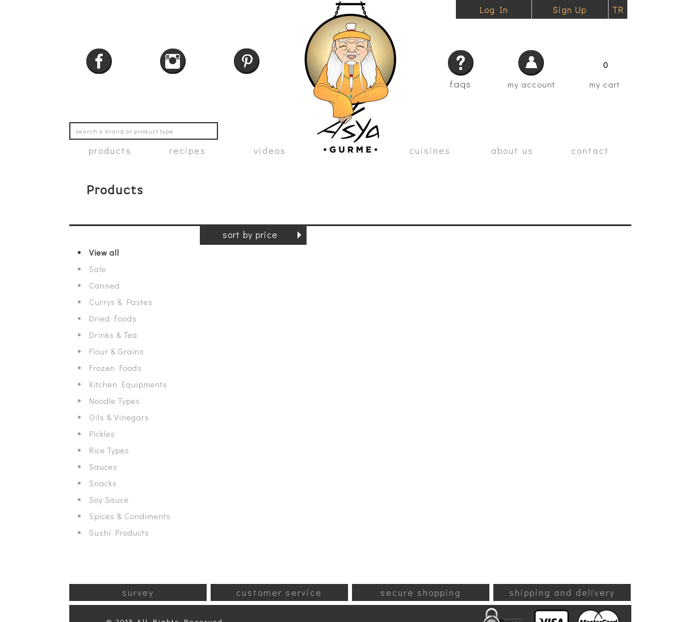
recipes (187, 150)
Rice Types (109, 450)
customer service (279, 592)
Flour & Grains (116, 352)
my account (531, 84)
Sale (97, 269)
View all (104, 253)
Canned (104, 286)
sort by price (250, 234)
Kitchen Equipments (128, 385)
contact (590, 150)
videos (270, 150)
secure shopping (420, 592)
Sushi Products (119, 533)
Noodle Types (114, 401)
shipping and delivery (562, 592)
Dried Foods (113, 319)
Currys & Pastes (121, 302)
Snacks (103, 483)
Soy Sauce (109, 500)
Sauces (103, 467)
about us (512, 150)
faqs (460, 83)
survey (138, 592)
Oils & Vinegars (119, 417)
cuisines (430, 150)
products (110, 150)
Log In (494, 9)
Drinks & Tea (113, 335)
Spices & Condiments (130, 516)
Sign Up (569, 9)
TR (618, 9)
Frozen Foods (115, 368)
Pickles (102, 434)
